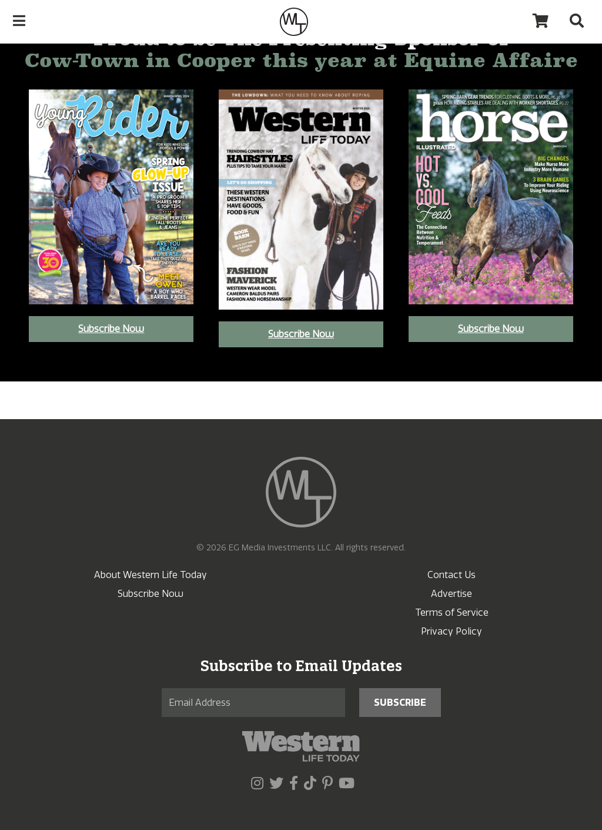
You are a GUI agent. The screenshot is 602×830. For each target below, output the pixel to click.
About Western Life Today (150, 574)
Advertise (451, 593)
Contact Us (451, 574)
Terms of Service (452, 612)
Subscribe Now (111, 328)
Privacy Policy (451, 631)
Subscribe (400, 702)
